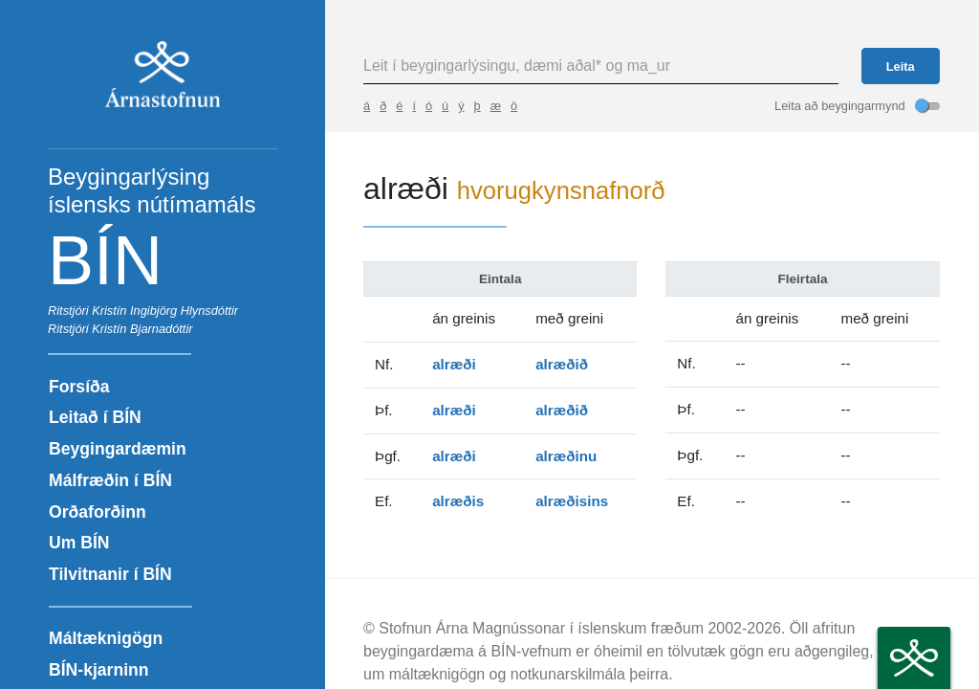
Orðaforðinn (97, 512)
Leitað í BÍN (95, 417)
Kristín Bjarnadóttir (142, 329)
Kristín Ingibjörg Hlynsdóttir (165, 310)
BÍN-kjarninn (99, 669)
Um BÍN (79, 542)
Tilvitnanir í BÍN (110, 574)
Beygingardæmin (117, 448)
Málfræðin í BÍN (110, 480)
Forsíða (79, 386)
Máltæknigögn (106, 638)
